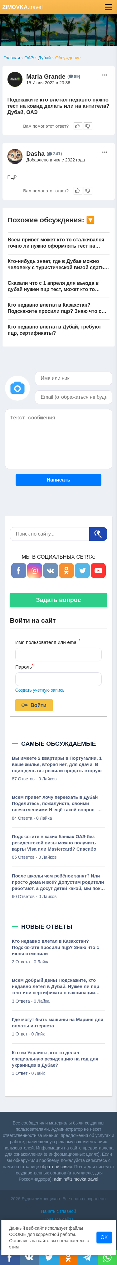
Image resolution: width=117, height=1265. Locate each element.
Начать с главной (58, 1211)
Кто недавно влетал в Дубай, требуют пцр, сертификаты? (54, 330)
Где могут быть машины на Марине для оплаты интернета (57, 1022)
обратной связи (56, 1166)
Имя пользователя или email (47, 641)
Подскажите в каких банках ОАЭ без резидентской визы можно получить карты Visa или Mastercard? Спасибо (54, 843)
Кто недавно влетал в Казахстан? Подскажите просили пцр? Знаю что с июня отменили (55, 308)
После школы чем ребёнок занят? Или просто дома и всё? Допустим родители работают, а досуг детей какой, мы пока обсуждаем (58, 882)
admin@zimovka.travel (76, 1179)
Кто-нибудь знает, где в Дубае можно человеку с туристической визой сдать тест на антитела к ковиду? (56, 265)
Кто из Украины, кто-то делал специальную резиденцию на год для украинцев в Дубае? (55, 1059)
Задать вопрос (58, 599)
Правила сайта (58, 1219)
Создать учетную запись (40, 690)
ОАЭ (29, 57)
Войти (34, 705)
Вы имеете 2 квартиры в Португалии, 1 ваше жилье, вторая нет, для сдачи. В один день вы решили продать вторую (57, 764)
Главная (11, 57)
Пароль (24, 666)
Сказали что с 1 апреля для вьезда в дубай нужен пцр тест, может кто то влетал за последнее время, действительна (53, 286)
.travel (22, 7)
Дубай (44, 57)
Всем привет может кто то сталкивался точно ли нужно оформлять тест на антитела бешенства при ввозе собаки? (57, 243)
